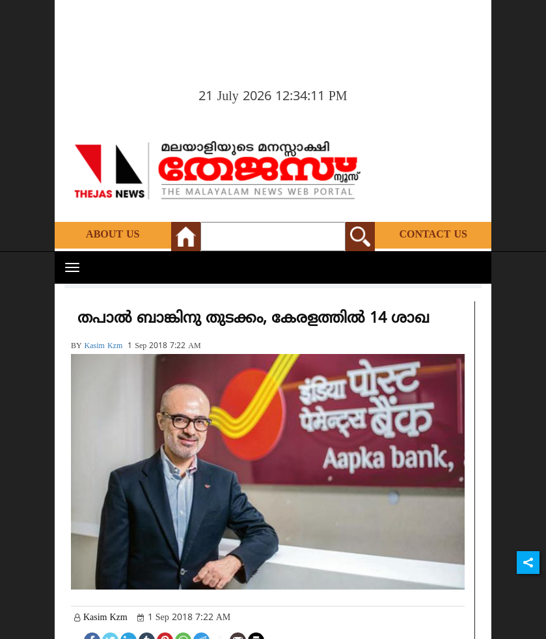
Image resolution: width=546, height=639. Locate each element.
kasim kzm (104, 346)
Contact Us (433, 234)
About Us (112, 234)
